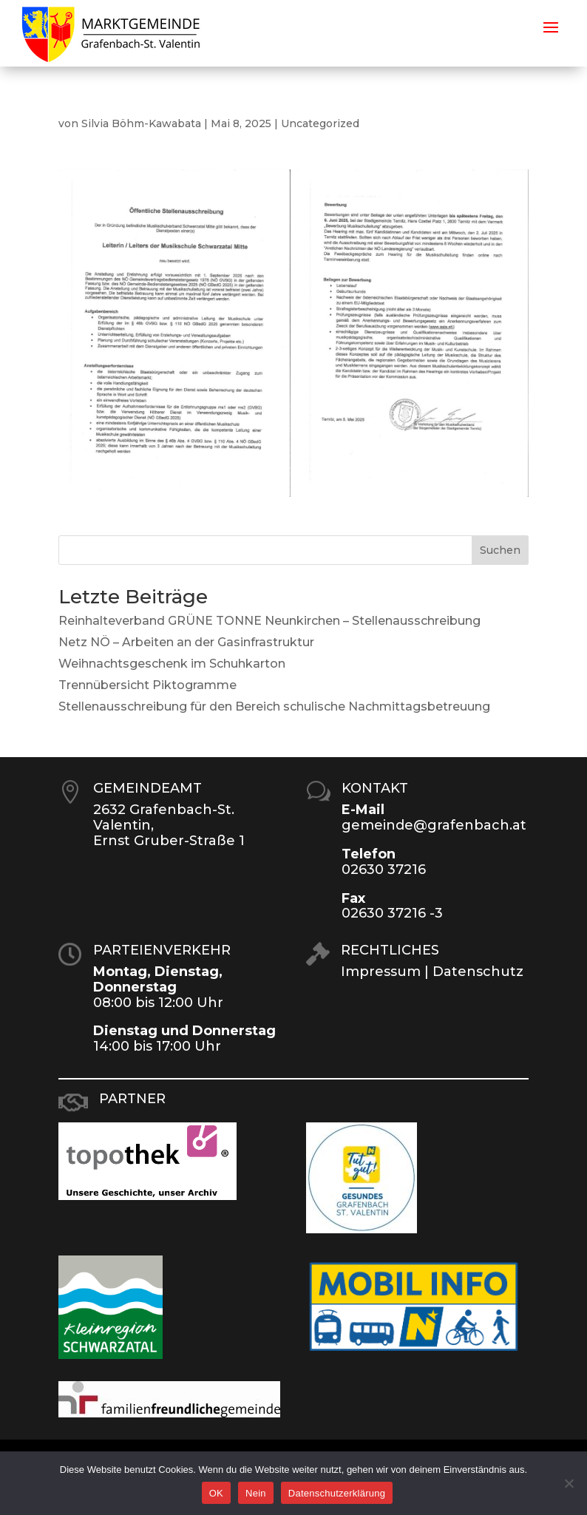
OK (216, 1493)
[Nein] (568, 1483)
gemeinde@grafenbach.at (434, 825)
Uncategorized (320, 123)
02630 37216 (384, 869)
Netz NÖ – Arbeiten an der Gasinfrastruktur (186, 642)
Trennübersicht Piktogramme (147, 685)
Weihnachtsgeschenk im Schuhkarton (171, 664)
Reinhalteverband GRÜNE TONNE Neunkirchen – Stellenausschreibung (269, 621)
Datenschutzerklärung (336, 1493)
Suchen (500, 550)
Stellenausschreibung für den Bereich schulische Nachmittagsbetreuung (274, 706)
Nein (255, 1493)
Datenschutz (477, 971)
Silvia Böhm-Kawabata (141, 123)
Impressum (381, 971)
